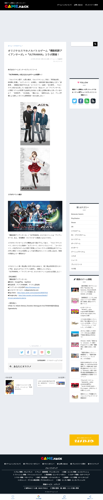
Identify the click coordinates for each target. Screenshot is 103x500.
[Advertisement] (51, 25)
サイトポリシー (49, 465)
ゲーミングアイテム (78, 253)
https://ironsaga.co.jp (32, 287)
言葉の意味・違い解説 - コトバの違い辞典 (65, 489)
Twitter (74, 104)
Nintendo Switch (77, 214)
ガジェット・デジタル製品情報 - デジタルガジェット (36, 481)
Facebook (80, 104)
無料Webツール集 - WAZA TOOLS (37, 489)
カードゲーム (76, 240)
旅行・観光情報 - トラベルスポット (48, 478)
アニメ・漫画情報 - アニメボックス (47, 473)
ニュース (74, 261)
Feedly (87, 104)
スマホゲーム (51, 360)
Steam (73, 223)
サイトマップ (94, 465)
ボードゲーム (76, 244)
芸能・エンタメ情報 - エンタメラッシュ (76, 473)
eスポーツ (75, 248)
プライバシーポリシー (32, 465)
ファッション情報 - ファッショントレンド (28, 476)
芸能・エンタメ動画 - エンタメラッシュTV (71, 481)
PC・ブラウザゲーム (78, 235)
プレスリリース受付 (91, 5)
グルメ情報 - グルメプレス (23, 473)
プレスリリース (77, 265)
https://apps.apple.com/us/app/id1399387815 (32, 293)
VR (72, 227)
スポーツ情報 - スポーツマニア (80, 476)
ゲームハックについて (64, 5)
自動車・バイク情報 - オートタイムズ (76, 478)
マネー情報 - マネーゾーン (24, 478)
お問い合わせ (78, 5)
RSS (93, 104)
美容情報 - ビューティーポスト (56, 476)
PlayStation (75, 218)
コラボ (60, 360)
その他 (73, 270)
